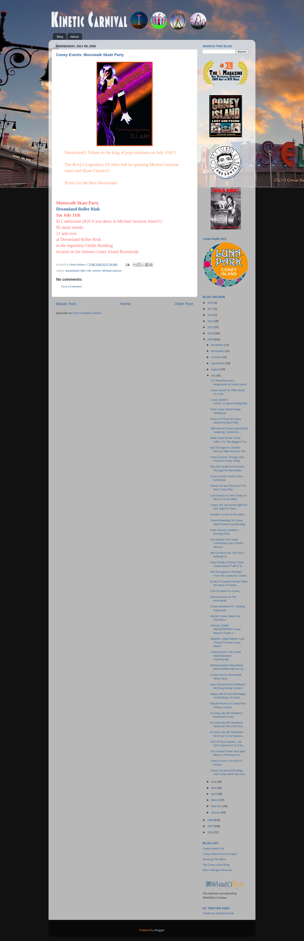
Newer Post (66, 304)
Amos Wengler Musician (217, 870)
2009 (210, 339)
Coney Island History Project (220, 854)
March (215, 800)
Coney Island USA (213, 848)
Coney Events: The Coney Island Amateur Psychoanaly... (225, 656)
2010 (210, 333)
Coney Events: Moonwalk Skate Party (90, 55)
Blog (60, 36)
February (217, 806)
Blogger (159, 930)
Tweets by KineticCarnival (218, 913)
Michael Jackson (112, 270)
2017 (210, 309)
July (213, 375)
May (214, 788)
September (218, 363)
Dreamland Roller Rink (78, 209)
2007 (210, 826)
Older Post (184, 304)
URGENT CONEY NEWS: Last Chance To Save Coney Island (227, 643)
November (218, 351)
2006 (210, 832)
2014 (210, 315)
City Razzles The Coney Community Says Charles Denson (227, 543)
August (215, 369)
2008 (210, 820)
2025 (210, 303)
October (216, 357)
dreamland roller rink (78, 270)
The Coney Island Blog (216, 865)
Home (125, 304)
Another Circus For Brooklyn (227, 514)
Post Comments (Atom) (87, 313)
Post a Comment (71, 286)
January (216, 812)
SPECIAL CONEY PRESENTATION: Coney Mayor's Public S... (225, 629)
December (217, 345)
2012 (210, 321)
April (214, 794)
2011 (210, 327)
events (96, 270)
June (214, 781)
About (75, 36)
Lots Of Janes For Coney (225, 591)
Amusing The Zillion (214, 859)
